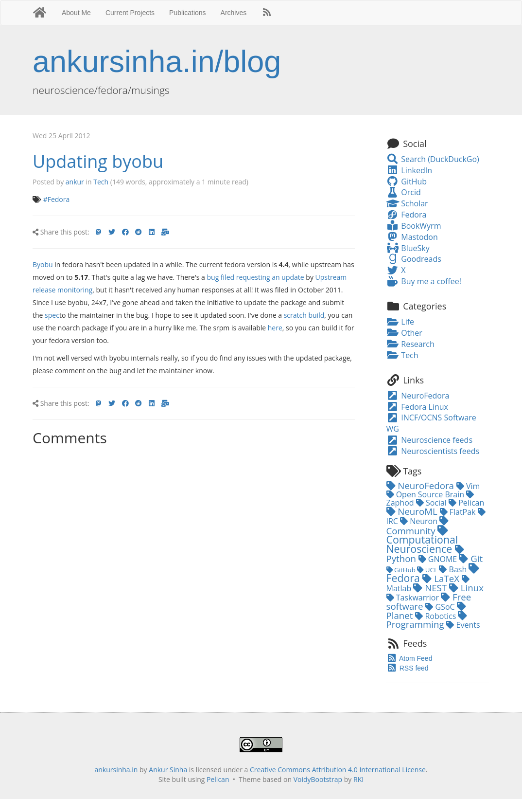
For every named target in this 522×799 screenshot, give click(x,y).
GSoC (440, 606)
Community (417, 526)
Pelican (466, 502)
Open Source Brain (426, 494)
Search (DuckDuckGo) (432, 159)
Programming (427, 620)
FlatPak (459, 512)
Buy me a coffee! (423, 281)
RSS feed (407, 668)
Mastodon (412, 237)
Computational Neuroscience (422, 541)
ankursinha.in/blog (157, 61)
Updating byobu (98, 161)
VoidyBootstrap (318, 779)
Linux (466, 587)
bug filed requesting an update (255, 277)
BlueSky (408, 248)
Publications (187, 13)
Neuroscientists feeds (433, 451)
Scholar (407, 203)
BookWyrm (413, 225)
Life (400, 321)
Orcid (403, 192)
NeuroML (413, 511)
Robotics (436, 616)
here (275, 327)
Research (410, 344)
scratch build (304, 315)
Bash (454, 569)
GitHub (406, 181)
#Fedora (56, 199)
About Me (76, 13)
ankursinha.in (116, 769)
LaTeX (441, 578)
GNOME (438, 559)
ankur (75, 181)
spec (52, 315)
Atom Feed (409, 658)
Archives (234, 13)
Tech (100, 181)
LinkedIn (409, 170)
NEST (431, 587)
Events (463, 624)
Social (432, 502)
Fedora (406, 214)
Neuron (419, 521)
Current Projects (130, 13)
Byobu (43, 264)
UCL (428, 569)
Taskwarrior (413, 597)
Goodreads (413, 259)
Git (471, 558)
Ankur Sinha (168, 769)
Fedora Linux (417, 406)
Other (404, 332)
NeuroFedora (418, 395)
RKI (358, 779)
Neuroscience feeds (429, 440)
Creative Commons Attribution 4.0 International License (338, 769)
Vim (468, 486)
